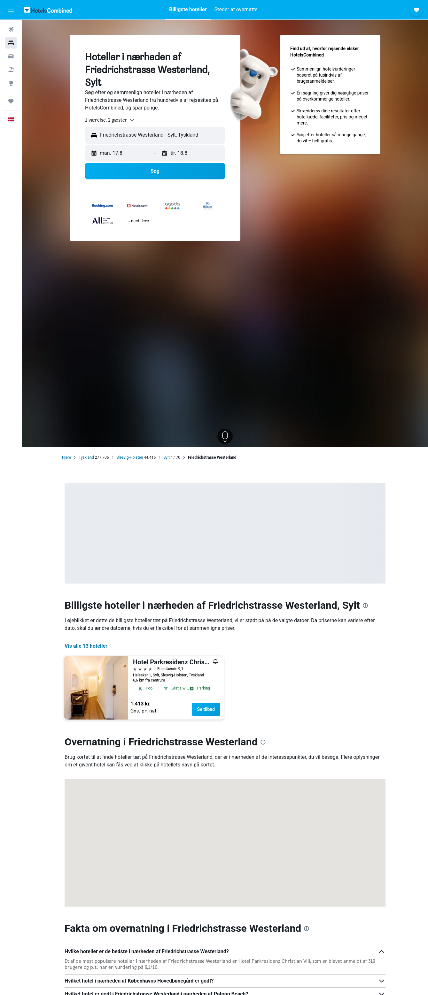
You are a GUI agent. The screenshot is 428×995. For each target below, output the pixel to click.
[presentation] (365, 605)
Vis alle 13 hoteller (86, 646)
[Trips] (11, 101)
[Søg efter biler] (11, 56)
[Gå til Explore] (11, 83)
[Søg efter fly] (11, 29)
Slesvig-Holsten (129, 457)
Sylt (166, 457)
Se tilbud (206, 709)
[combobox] (110, 120)
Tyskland (86, 457)
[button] (11, 10)
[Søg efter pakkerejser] (11, 69)
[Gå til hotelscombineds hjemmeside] (48, 10)
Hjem (66, 457)
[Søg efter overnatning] (11, 42)
